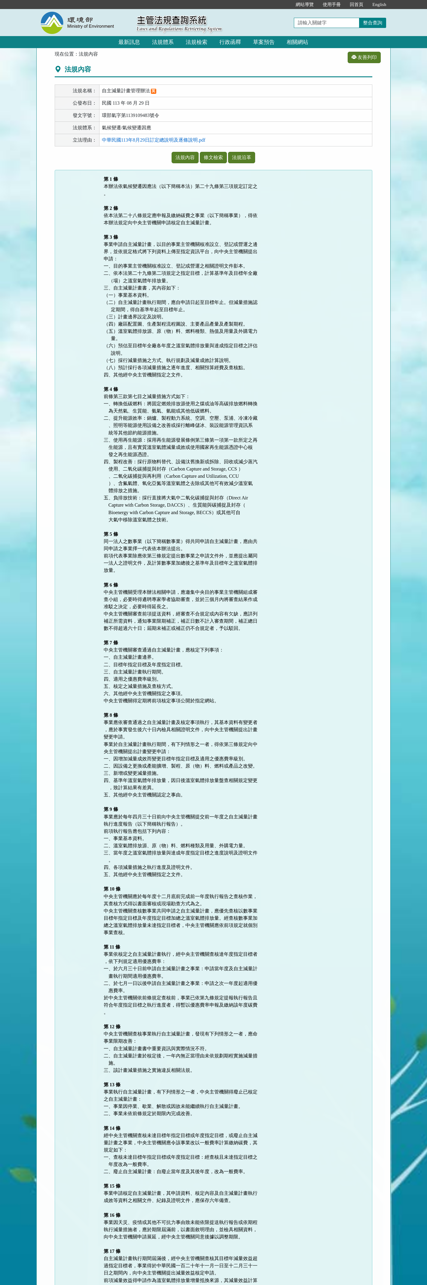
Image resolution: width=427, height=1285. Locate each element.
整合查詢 (372, 22)
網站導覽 (305, 4)
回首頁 (356, 4)
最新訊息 (129, 42)
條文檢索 (213, 157)
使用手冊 (332, 4)
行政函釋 (230, 42)
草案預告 (264, 42)
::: (285, 4)
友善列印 (364, 57)
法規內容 (185, 157)
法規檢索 (196, 42)
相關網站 (297, 42)
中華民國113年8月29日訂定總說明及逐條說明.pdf (154, 140)
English (379, 4)
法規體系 (163, 42)
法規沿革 (241, 157)
